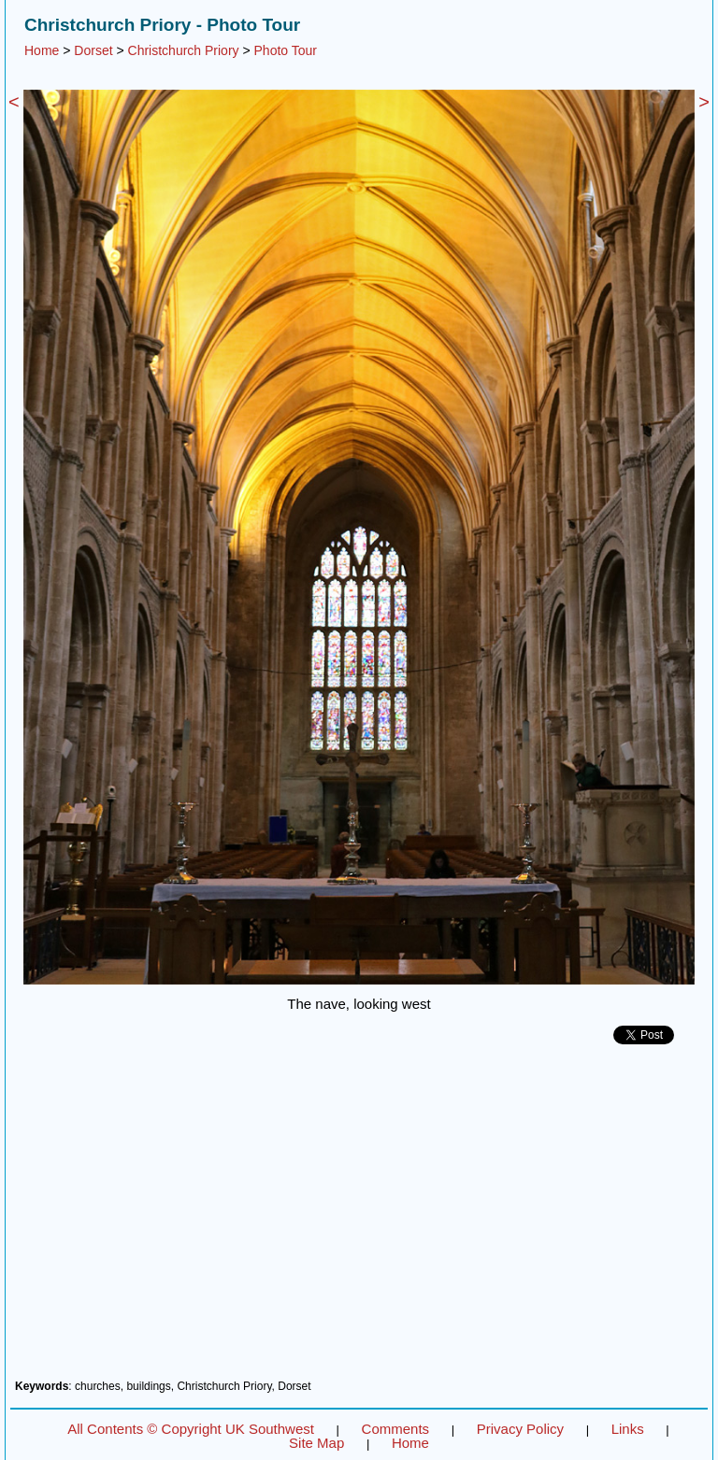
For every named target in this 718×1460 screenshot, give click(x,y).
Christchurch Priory (183, 50)
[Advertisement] (359, 1219)
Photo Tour (285, 50)
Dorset (93, 50)
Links (627, 1429)
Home (41, 50)
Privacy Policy (520, 1429)
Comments (396, 1429)
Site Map (316, 1443)
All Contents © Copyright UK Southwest (190, 1429)
